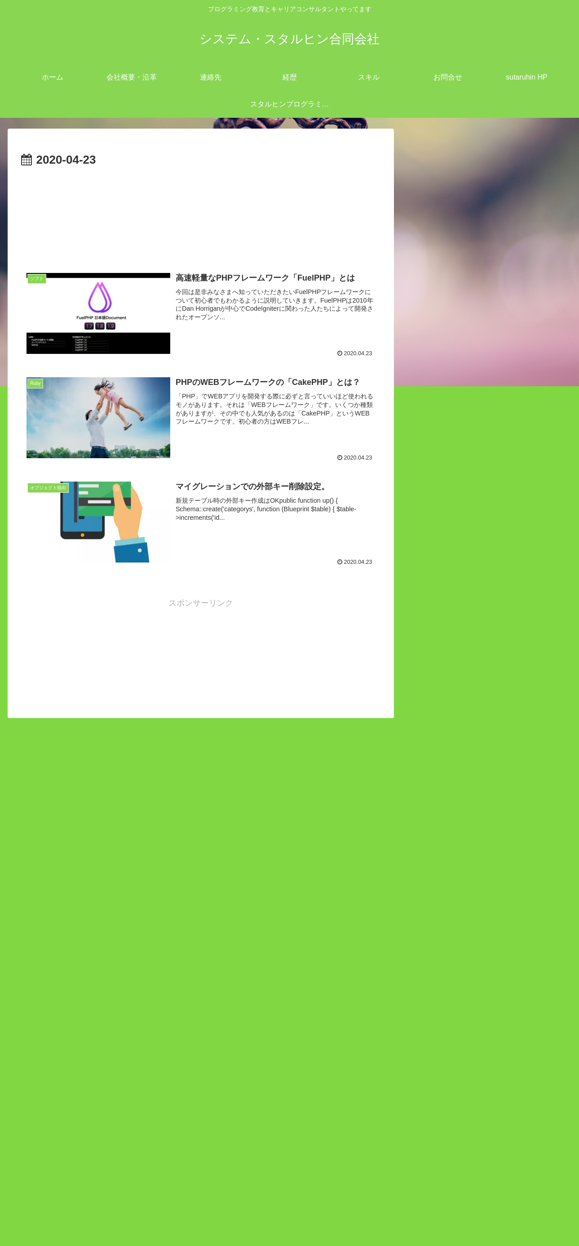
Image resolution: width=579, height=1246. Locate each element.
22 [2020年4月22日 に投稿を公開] (465, 1115)
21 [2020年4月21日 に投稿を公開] (444, 1115)
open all (426, 625)
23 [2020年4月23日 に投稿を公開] (486, 1115)
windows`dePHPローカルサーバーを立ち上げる (484, 915)
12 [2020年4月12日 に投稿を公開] (551, 1085)
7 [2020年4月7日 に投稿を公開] (444, 1085)
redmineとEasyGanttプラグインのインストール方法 (483, 839)
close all (461, 625)
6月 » (447, 1154)
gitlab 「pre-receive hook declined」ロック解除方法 (487, 991)
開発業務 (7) (450, 712)
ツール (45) (448, 683)
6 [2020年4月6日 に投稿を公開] (422, 1085)
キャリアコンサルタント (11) (481, 669)
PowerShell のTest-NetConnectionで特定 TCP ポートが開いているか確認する (487, 953)
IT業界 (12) (448, 639)
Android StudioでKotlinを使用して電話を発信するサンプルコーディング (487, 877)
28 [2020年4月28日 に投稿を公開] (444, 1130)
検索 (420, 741)
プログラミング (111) (467, 697)
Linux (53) (446, 654)
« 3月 (421, 1154)
